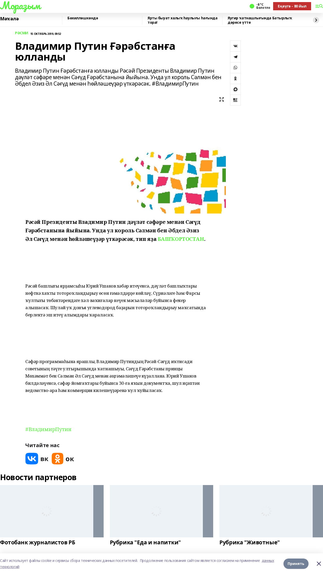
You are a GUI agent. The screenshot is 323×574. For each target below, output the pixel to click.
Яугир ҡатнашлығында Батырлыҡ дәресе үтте (260, 20)
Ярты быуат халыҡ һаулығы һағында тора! (183, 20)
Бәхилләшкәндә (82, 18)
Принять (296, 563)
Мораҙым (20, 5)
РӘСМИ (21, 33)
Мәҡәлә (9, 19)
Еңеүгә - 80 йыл (292, 6)
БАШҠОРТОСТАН (181, 238)
